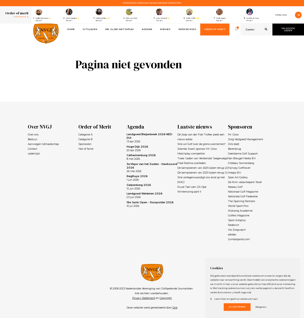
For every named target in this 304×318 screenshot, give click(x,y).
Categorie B (85, 139)
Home (71, 29)
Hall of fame (85, 148)
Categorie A (85, 134)
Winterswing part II (189, 191)
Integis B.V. (234, 172)
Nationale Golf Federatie (243, 196)
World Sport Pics (238, 206)
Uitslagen (90, 29)
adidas (232, 234)
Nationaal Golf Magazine (243, 191)
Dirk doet (233, 144)
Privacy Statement (143, 298)
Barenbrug (234, 148)
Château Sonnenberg (241, 163)
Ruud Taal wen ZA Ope (191, 187)
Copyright (166, 298)
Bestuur (32, 139)
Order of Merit (214, 29)
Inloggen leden (288, 29)
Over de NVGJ (187, 29)
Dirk (174, 307)
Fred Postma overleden (191, 163)
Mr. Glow (233, 134)
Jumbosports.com (239, 239)
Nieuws (165, 29)
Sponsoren (84, 144)
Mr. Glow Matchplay (119, 29)
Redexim (233, 225)
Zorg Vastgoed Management (245, 139)
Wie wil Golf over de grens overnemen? (201, 144)
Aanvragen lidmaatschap (43, 144)
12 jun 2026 (139, 187)
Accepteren (237, 307)
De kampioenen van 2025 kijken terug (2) (202, 167)
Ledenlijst (34, 153)
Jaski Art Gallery (238, 177)
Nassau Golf (235, 187)
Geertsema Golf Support (243, 153)
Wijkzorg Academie (240, 210)
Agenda (147, 29)
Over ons (33, 134)
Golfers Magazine (238, 215)
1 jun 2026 (137, 178)
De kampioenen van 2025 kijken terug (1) (202, 172)
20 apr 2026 (137, 148)
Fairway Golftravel (239, 167)
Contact (32, 148)
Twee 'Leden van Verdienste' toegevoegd (202, 158)
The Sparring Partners (241, 201)
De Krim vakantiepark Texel (245, 182)
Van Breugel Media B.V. (242, 158)
